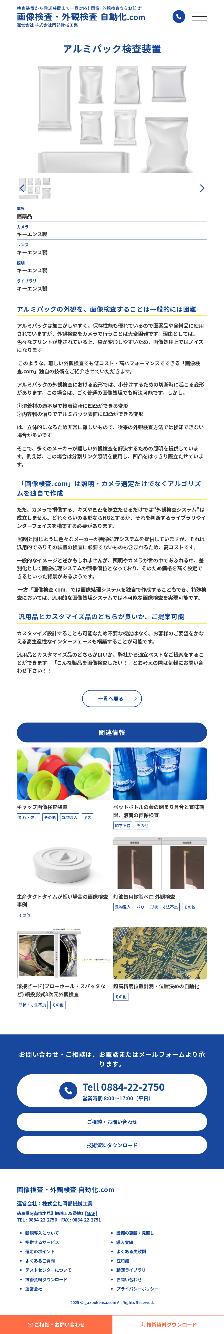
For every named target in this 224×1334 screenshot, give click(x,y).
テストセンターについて (48, 1270)
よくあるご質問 (40, 1260)
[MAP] (91, 1213)
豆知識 (122, 1260)
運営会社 (33, 1288)
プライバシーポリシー (137, 1288)
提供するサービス (42, 1242)
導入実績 (124, 1242)
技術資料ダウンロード (168, 1324)
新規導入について (42, 1233)
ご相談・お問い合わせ (56, 1324)
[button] (202, 188)
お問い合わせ (129, 1279)
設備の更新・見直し (135, 1233)
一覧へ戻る (110, 698)
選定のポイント (40, 1251)
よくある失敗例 (131, 1251)
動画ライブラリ (131, 1270)
